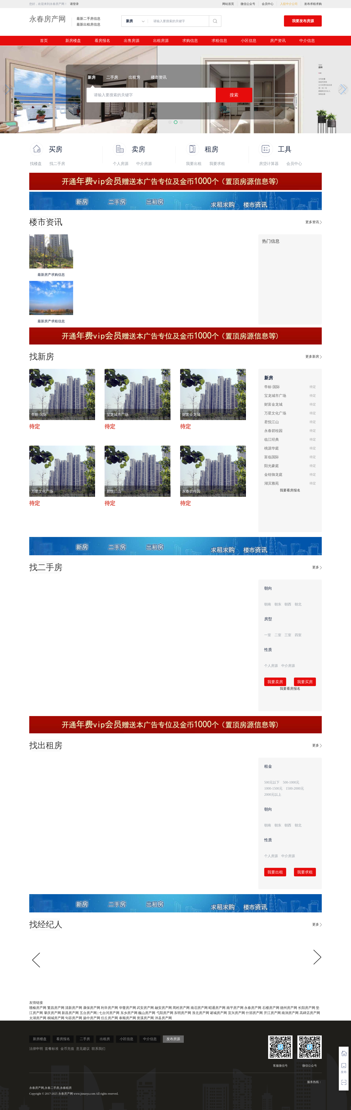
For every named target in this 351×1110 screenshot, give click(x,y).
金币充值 (67, 1049)
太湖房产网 (37, 1018)
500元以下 (272, 782)
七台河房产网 (109, 1013)
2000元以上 (272, 794)
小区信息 (248, 41)
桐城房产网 (55, 1018)
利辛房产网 (109, 1008)
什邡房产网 (254, 1013)
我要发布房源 (303, 21)
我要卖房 (275, 682)
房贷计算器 (269, 164)
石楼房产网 (270, 1008)
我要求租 (217, 164)
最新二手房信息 (88, 18)
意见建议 (83, 1049)
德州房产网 (288, 1008)
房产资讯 (277, 41)
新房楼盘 (73, 41)
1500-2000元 (295, 788)
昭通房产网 (216, 1008)
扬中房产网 (91, 1018)
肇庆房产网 (52, 1013)
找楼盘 (36, 164)
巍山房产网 (146, 1013)
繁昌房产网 (55, 1008)
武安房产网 (145, 1008)
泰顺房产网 (127, 1018)
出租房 (105, 1039)
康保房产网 (91, 1008)
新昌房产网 (70, 1013)
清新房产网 (73, 1008)
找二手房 (57, 164)
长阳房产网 (306, 1008)
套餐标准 (51, 1049)
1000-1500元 (273, 788)
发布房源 (173, 1039)
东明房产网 (182, 1013)
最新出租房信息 (88, 24)
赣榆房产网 (37, 1008)
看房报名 (102, 41)
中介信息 (307, 41)
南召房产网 (199, 1008)
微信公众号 (248, 4)
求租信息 (219, 41)
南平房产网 (235, 1008)
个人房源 (120, 164)
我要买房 (305, 682)
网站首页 (228, 4)
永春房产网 (47, 19)
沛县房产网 (163, 1018)
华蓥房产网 (127, 1008)
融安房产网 (163, 1008)
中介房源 (144, 164)
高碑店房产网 (310, 1013)
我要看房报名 (290, 490)
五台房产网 (88, 1013)
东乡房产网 (128, 1013)
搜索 (234, 95)
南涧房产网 (290, 1013)
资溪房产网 (145, 1018)
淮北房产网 (200, 1013)
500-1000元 (291, 782)
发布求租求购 (313, 4)
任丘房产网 (109, 1018)
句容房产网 (73, 1018)
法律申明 (36, 1049)
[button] (170, 122)
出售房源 (131, 41)
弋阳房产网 (164, 1013)
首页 (43, 41)
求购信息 (190, 41)
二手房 (85, 1039)
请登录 (74, 4)
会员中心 (267, 4)
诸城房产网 (218, 1013)
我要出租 (194, 164)
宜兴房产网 (236, 1013)
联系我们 (98, 1049)
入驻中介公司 (289, 4)
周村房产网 (181, 1008)
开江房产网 (272, 1013)
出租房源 (161, 41)
